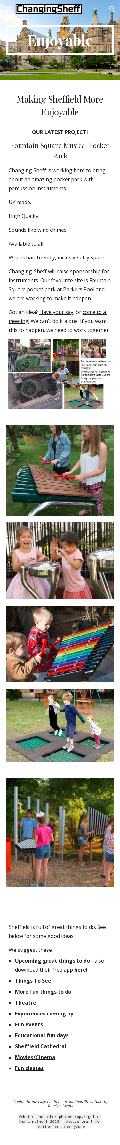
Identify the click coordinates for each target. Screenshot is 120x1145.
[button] (7, 9)
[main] (60, 40)
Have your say (56, 312)
